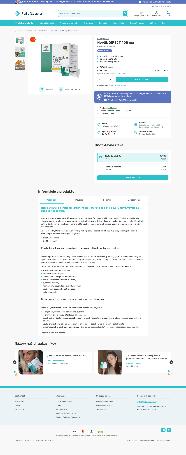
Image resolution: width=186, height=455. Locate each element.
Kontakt (18, 405)
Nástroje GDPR (61, 409)
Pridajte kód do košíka (156, 2)
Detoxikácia (118, 23)
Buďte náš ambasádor (104, 402)
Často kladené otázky (161, 6)
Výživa (153, 23)
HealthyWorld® (41, 31)
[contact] (141, 13)
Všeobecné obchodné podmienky (68, 417)
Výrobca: (29, 31)
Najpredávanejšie (46, 23)
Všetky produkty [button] (24, 23)
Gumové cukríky (137, 23)
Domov (19, 31)
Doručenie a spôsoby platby (66, 413)
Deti (163, 23)
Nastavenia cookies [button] (163, 440)
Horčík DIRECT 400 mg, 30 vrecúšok (63, 31)
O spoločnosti (20, 409)
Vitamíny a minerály (69, 23)
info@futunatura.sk (117, 85)
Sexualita (103, 23)
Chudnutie (88, 23)
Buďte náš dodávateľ (104, 405)
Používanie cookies (147, 440)
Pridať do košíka (142, 79)
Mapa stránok (132, 440)
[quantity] (105, 79)
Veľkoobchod (101, 409)
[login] (156, 13)
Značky (58, 405)
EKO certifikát (20, 402)
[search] (93, 13)
